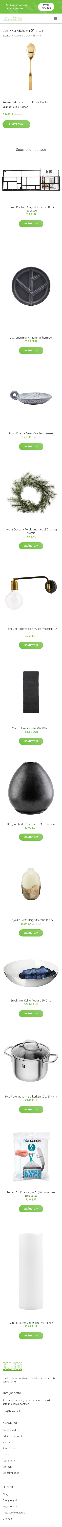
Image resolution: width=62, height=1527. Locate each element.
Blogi (5, 1494)
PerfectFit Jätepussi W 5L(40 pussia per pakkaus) (31, 1194)
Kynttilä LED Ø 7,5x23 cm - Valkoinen (31, 1322)
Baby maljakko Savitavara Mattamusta (31, 824)
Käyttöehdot (9, 1506)
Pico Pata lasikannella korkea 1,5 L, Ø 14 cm (31, 1096)
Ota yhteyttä (9, 1500)
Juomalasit (8, 1448)
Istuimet (6, 1442)
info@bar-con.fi (11, 1411)
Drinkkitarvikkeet (12, 1436)
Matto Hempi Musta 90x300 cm (31, 728)
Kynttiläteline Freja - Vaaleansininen (31, 433)
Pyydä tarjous (46, 6)
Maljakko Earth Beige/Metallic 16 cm (31, 920)
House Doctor (40, 102)
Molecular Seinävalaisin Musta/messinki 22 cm (31, 630)
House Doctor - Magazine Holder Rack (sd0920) (31, 209)
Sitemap (7, 1518)
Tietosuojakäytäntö (13, 1512)
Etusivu (6, 35)
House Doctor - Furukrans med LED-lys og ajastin (31, 531)
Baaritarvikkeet (11, 1430)
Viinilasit (7, 1466)
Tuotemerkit (24, 102)
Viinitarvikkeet (10, 1472)
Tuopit (5, 1454)
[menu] (56, 18)
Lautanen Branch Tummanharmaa (31, 337)
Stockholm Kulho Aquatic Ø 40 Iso (31, 1000)
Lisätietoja (16, 124)
